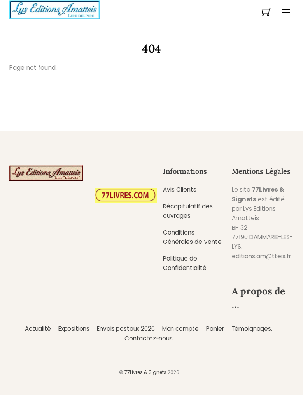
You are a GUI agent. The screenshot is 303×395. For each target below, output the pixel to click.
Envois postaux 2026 (125, 328)
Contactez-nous (148, 338)
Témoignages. (251, 328)
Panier (215, 328)
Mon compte (180, 328)
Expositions (73, 328)
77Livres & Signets (145, 372)
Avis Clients (179, 189)
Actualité (38, 328)
